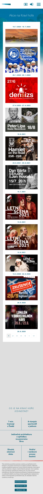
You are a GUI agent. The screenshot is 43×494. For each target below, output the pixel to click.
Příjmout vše (20, 490)
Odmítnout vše (21, 486)
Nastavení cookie (21, 482)
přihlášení (31, 4)
